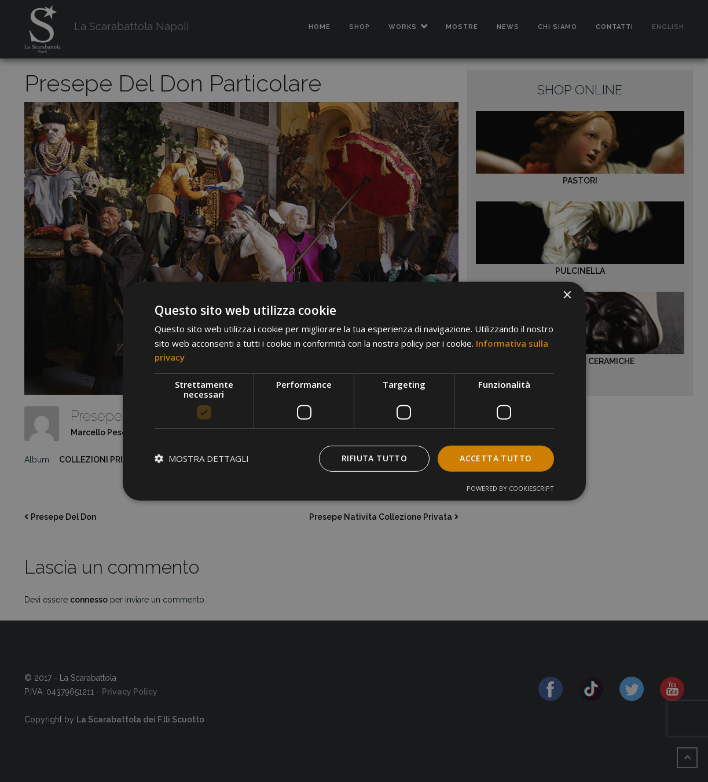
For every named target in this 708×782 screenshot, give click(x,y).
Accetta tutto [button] (495, 458)
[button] (202, 458)
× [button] (567, 295)
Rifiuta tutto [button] (374, 458)
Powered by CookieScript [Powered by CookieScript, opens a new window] (510, 488)
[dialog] (354, 390)
